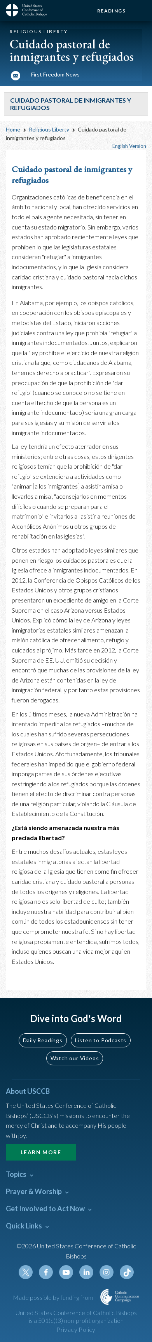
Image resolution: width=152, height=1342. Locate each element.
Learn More (41, 1152)
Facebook (46, 1272)
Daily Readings (43, 1040)
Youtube (66, 1272)
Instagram (107, 1272)
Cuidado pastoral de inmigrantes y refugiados (72, 175)
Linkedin (86, 1272)
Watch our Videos (75, 1058)
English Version (129, 146)
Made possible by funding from (53, 1297)
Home (13, 129)
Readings (111, 11)
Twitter (26, 1272)
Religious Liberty (49, 129)
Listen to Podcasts (100, 1040)
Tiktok (127, 1272)
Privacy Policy (76, 1329)
